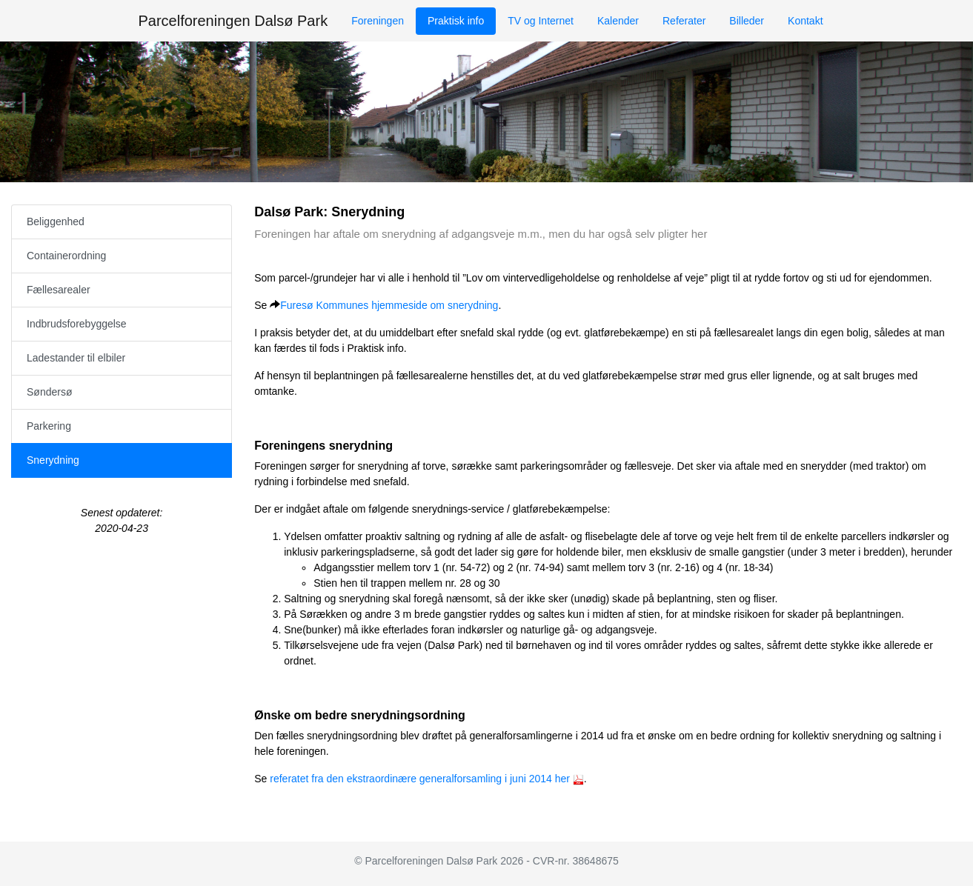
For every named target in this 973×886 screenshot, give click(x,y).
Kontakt (805, 21)
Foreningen (377, 21)
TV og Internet (541, 21)
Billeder (746, 21)
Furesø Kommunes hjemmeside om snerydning (389, 305)
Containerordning (66, 256)
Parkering (49, 426)
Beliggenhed (55, 221)
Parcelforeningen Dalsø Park (233, 21)
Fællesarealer (58, 290)
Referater (683, 21)
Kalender (618, 21)
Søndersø (49, 392)
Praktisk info (456, 21)
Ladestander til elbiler (76, 358)
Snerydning (53, 460)
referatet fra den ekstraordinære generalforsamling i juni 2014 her (420, 779)
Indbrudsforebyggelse (77, 324)
